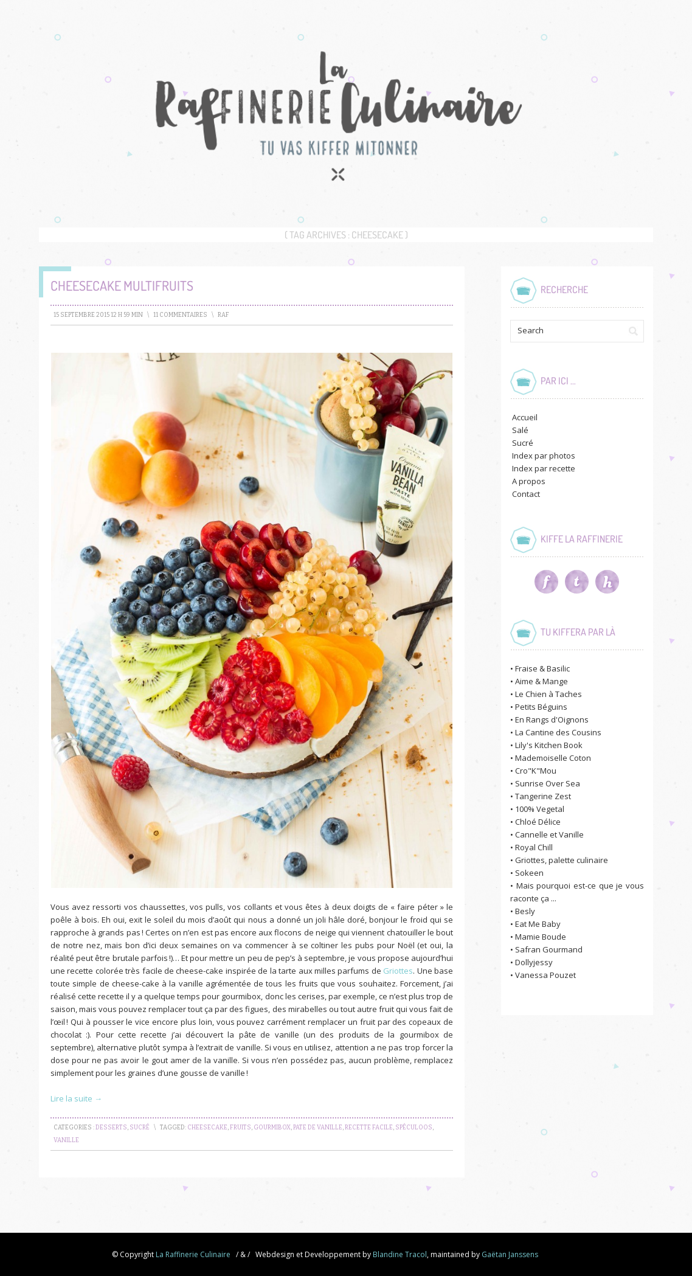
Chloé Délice (538, 821)
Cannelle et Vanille (549, 834)
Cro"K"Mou (535, 770)
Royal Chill (534, 847)
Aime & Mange (541, 681)
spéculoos (413, 1127)
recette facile (369, 1127)
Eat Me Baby (538, 923)
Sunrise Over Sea (547, 783)
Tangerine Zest (543, 796)
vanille (66, 1140)
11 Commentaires (180, 315)
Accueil (525, 417)
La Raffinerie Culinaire (193, 1254)
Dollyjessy (534, 962)
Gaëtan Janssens (510, 1254)
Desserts (111, 1127)
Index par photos (543, 455)
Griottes (398, 970)
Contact (526, 493)
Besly (525, 911)
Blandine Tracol (400, 1254)
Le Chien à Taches (548, 693)
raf (223, 315)
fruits (240, 1127)
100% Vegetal (539, 808)
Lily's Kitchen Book (549, 745)
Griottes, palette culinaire (561, 860)
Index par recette (543, 468)
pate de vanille (317, 1127)
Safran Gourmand (549, 949)
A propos (528, 481)
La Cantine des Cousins (558, 732)
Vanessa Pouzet (545, 974)
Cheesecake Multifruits (121, 285)
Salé (520, 430)
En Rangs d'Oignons (552, 719)
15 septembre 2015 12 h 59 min (98, 315)
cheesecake (207, 1127)
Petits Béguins (541, 706)
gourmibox (272, 1127)
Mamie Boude (540, 936)
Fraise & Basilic (542, 668)
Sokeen (529, 872)
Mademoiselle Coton (553, 757)
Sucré (140, 1127)
